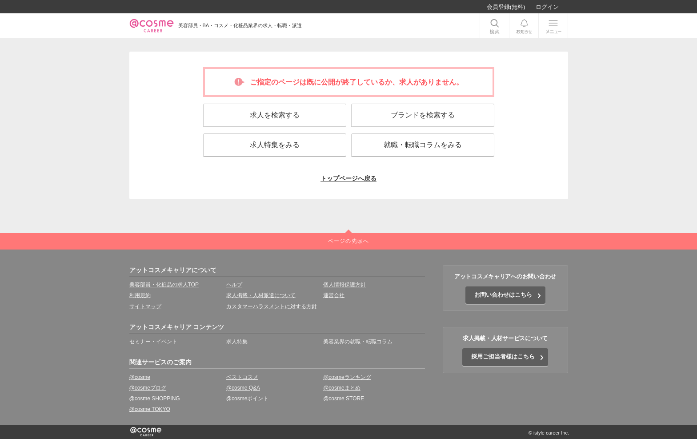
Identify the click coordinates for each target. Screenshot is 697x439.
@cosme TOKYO (149, 409)
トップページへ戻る (348, 178)
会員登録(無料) (506, 7)
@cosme (140, 377)
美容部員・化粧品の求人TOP (164, 285)
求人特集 (237, 341)
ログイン (547, 7)
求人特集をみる (275, 145)
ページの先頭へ (348, 241)
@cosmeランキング (347, 377)
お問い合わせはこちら (503, 294)
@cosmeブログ (148, 388)
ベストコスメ (242, 377)
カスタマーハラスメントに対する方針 (271, 306)
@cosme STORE (343, 398)
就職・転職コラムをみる (423, 145)
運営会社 (333, 295)
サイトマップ (145, 306)
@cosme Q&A (243, 388)
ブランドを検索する (423, 115)
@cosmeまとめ (342, 388)
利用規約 (140, 295)
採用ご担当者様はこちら (503, 356)
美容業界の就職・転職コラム (358, 341)
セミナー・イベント (153, 341)
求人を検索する (275, 115)
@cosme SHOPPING (154, 398)
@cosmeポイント (247, 398)
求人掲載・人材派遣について (261, 295)
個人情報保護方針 (344, 285)
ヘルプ (234, 285)
